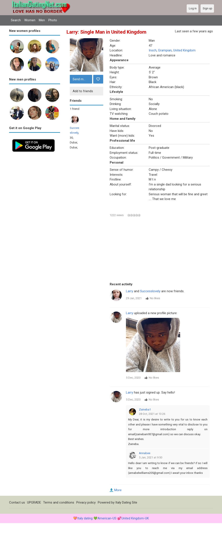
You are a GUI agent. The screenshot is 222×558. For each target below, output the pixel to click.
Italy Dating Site (126, 502)
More (118, 490)
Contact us (17, 502)
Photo (52, 20)
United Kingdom (184, 50)
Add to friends (83, 91)
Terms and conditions (58, 502)
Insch (153, 50)
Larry (129, 291)
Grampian (165, 50)
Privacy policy (86, 502)
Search (16, 20)
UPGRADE (34, 502)
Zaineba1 (145, 409)
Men (42, 20)
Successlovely (150, 291)
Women (29, 20)
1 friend (74, 108)
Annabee (144, 453)
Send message (82, 79)
